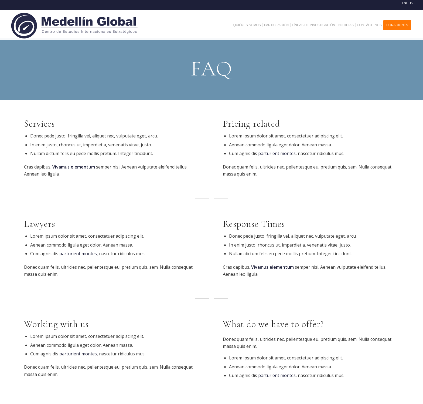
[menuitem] (249, 25)
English (408, 3)
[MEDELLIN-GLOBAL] (74, 25)
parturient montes (277, 153)
